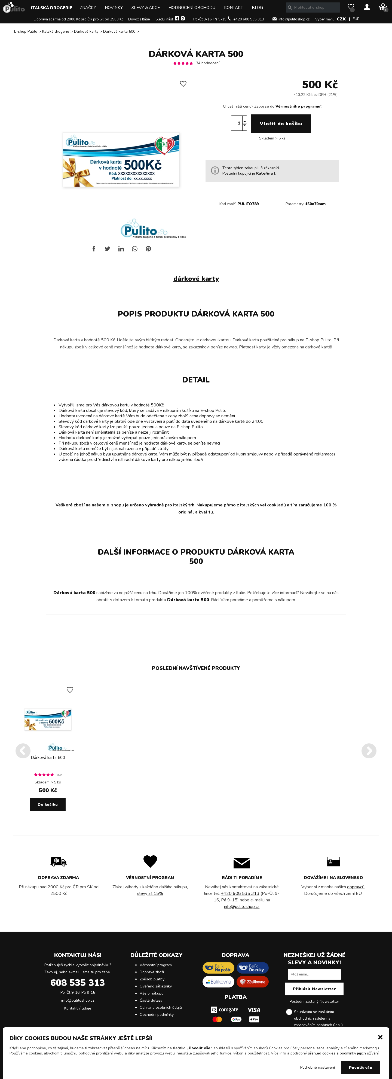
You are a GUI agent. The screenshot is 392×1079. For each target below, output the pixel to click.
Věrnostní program (156, 965)
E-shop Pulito (25, 31)
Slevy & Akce (145, 7)
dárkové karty (196, 278)
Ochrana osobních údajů (161, 1007)
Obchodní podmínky (157, 1014)
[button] (380, 1036)
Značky (88, 7)
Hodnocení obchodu (192, 7)
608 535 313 (77, 983)
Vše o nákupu (152, 993)
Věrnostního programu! (298, 106)
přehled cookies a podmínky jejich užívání (343, 1053)
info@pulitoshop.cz (294, 19)
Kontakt (233, 7)
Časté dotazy (151, 1000)
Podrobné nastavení (317, 1067)
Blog (257, 7)
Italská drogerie (51, 8)
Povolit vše (360, 1067)
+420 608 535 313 (248, 19)
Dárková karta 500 (119, 31)
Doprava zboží (152, 972)
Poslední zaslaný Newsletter (314, 1001)
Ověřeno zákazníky (156, 986)
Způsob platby (152, 979)
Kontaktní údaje (77, 1008)
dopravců (356, 887)
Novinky (114, 7)
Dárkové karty (86, 31)
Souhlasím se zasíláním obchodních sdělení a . (319, 1018)
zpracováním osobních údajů (318, 1025)
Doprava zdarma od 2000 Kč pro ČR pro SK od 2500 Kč (78, 19)
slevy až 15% (150, 893)
